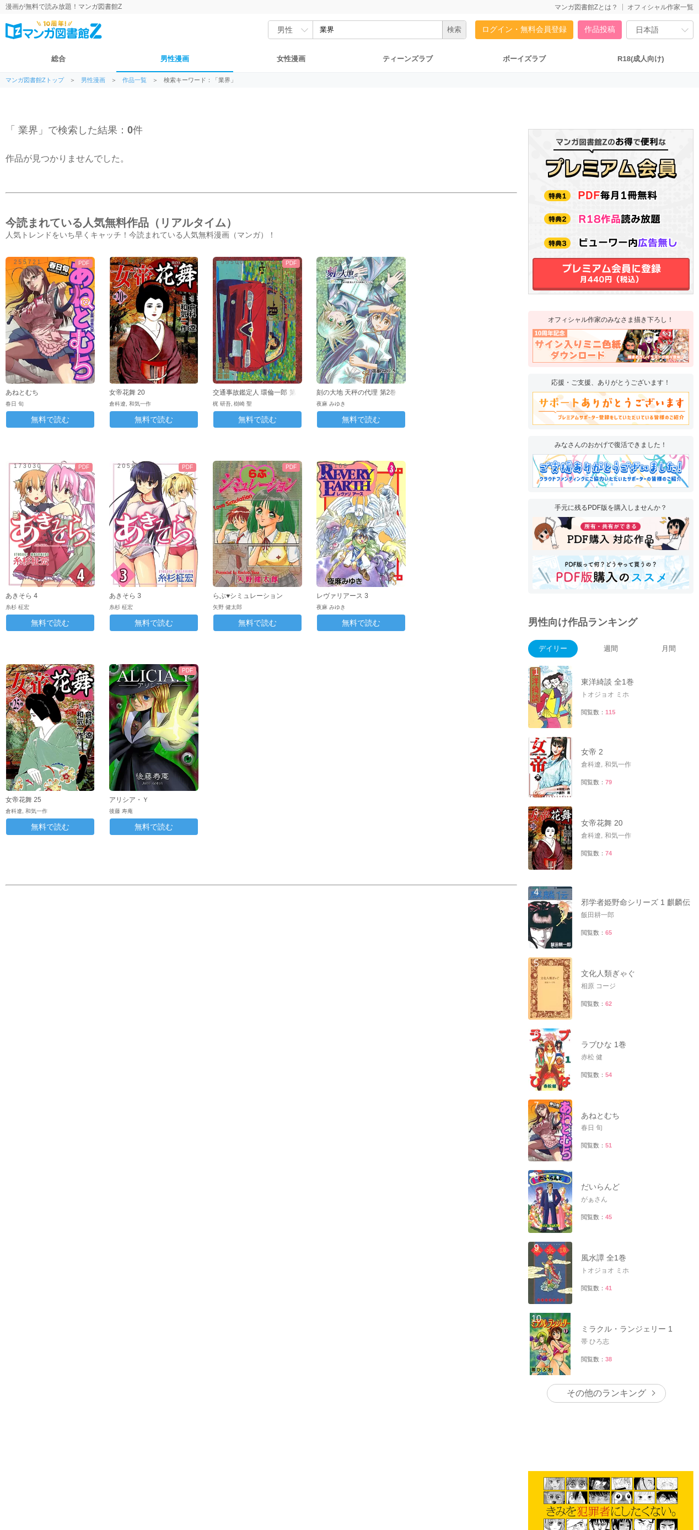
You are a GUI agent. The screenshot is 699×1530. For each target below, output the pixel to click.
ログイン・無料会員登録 (524, 29)
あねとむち (22, 392)
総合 (58, 59)
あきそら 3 (125, 596)
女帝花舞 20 (127, 392)
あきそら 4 (21, 596)
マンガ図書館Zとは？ (586, 7)
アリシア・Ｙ (129, 800)
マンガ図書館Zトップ (35, 80)
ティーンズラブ (408, 59)
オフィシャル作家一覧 (660, 7)
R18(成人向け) (640, 59)
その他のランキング (606, 1393)
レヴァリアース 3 (342, 596)
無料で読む (50, 419)
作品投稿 (599, 29)
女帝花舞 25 (23, 800)
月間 (669, 648)
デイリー (553, 648)
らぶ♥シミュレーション (248, 596)
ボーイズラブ (524, 59)
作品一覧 (134, 80)
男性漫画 (174, 59)
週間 (611, 648)
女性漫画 (291, 59)
